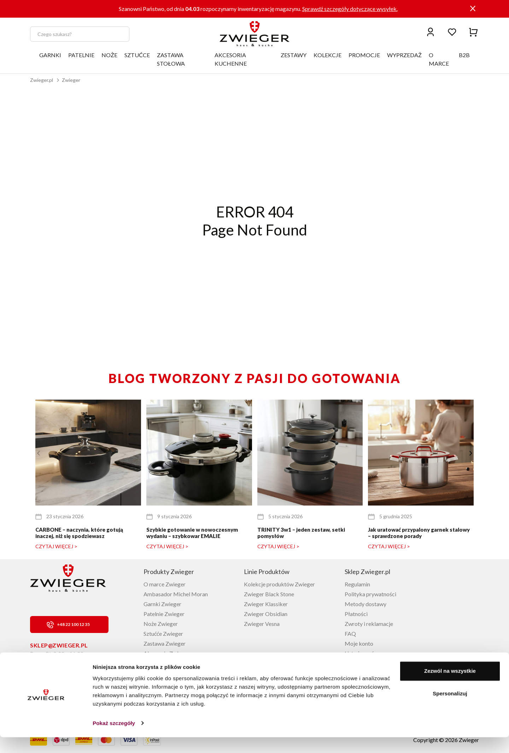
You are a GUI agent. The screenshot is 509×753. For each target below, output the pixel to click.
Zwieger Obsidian (265, 613)
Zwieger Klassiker (266, 603)
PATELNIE (81, 55)
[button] (470, 453)
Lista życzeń (359, 653)
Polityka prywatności (370, 594)
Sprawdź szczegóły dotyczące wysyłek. (350, 8)
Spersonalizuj (450, 709)
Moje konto (359, 643)
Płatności (356, 613)
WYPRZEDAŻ (404, 55)
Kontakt (355, 663)
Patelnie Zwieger (164, 613)
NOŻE (109, 55)
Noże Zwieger (161, 623)
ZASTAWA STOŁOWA (171, 59)
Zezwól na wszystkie (450, 687)
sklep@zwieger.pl (59, 645)
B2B (464, 55)
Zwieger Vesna (262, 623)
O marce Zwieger (165, 584)
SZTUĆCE (137, 55)
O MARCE (439, 59)
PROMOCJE (364, 55)
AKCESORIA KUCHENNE (231, 59)
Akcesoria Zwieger (166, 653)
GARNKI (50, 55)
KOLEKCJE (327, 55)
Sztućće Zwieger (163, 633)
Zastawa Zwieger (165, 643)
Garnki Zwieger (162, 603)
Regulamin (357, 584)
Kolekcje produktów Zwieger (279, 584)
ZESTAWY (293, 55)
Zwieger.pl (41, 80)
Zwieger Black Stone (269, 594)
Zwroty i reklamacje (369, 623)
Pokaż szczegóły (114, 739)
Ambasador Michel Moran (176, 594)
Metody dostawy (365, 603)
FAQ (350, 633)
